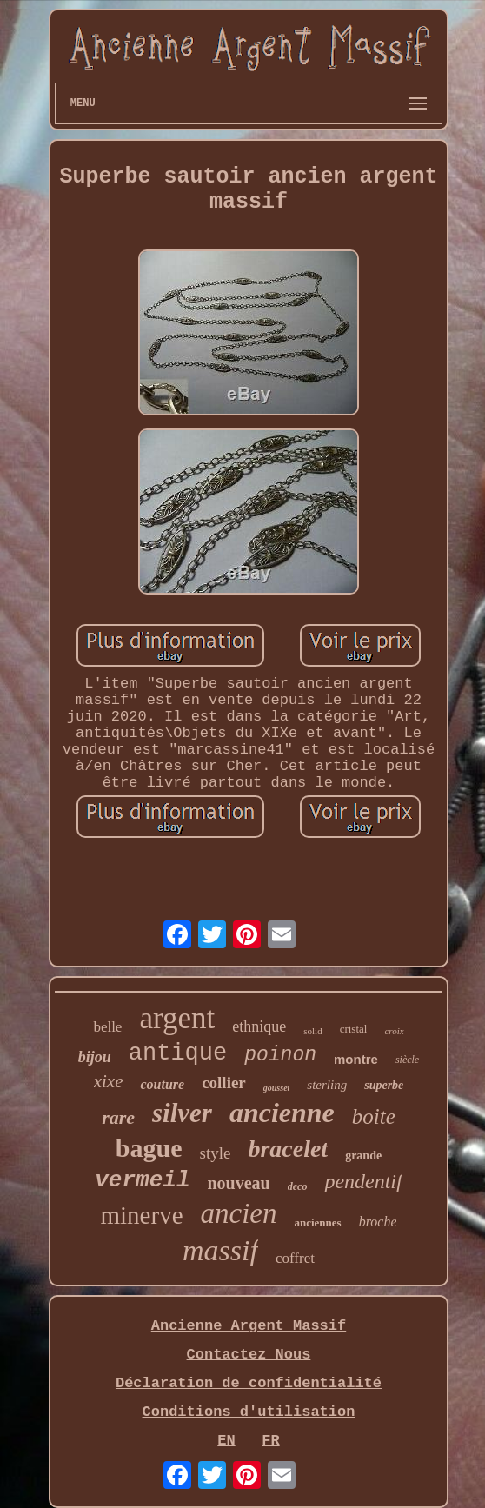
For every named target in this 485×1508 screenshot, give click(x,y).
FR (270, 1440)
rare (118, 1117)
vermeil (142, 1180)
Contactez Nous (249, 1354)
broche (378, 1221)
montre (356, 1059)
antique (178, 1053)
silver (182, 1113)
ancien (239, 1213)
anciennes (317, 1222)
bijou (94, 1057)
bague (149, 1147)
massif (220, 1250)
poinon (280, 1055)
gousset (276, 1088)
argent (177, 1018)
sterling (327, 1085)
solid (312, 1031)
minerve (141, 1215)
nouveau (238, 1182)
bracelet (288, 1148)
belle (107, 1027)
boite (373, 1116)
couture (162, 1084)
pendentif (363, 1181)
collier (224, 1082)
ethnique (259, 1026)
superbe (383, 1085)
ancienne (282, 1112)
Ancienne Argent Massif (248, 1326)
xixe (108, 1081)
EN (226, 1440)
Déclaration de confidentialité (249, 1383)
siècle (407, 1059)
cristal (354, 1028)
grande (363, 1155)
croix (393, 1031)
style (215, 1153)
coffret (295, 1258)
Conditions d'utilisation (249, 1412)
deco (298, 1186)
